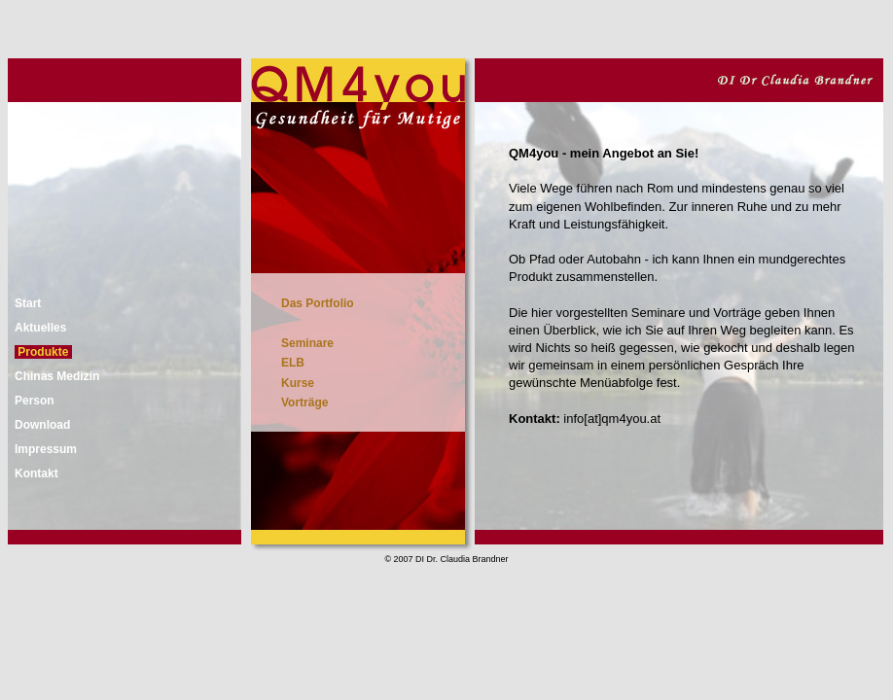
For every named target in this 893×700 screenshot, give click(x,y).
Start (28, 303)
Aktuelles (40, 327)
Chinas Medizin (57, 376)
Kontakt (36, 473)
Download (42, 425)
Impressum (46, 449)
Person (34, 400)
